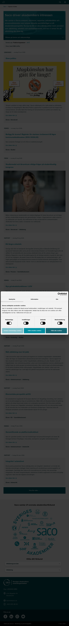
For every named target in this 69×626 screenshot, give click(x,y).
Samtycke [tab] (12, 299)
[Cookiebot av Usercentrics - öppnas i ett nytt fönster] (59, 294)
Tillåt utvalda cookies (34, 330)
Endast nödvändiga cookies (13, 330)
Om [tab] (57, 299)
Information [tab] (34, 299)
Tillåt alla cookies (56, 330)
